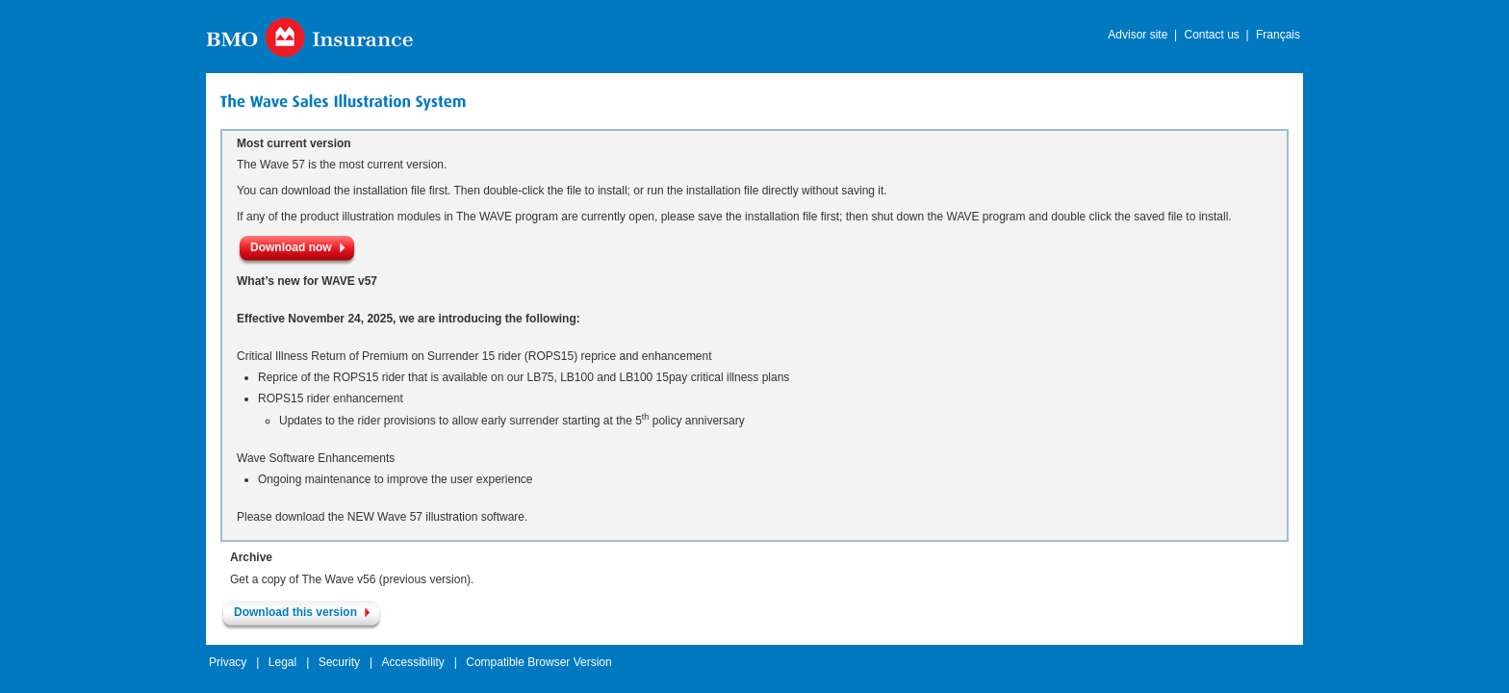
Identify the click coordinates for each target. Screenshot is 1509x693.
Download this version (295, 612)
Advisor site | (1142, 34)
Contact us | (1216, 34)
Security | (345, 662)
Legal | (289, 662)
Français (1278, 34)
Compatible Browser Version (538, 662)
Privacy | (234, 662)
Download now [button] (291, 247)
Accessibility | (418, 662)
